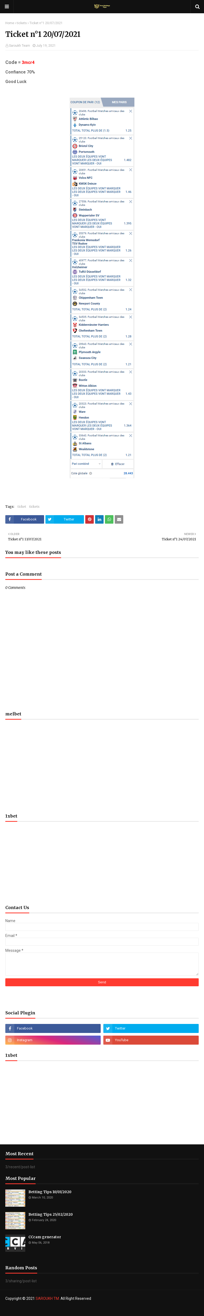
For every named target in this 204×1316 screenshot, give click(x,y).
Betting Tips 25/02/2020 (50, 1214)
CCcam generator (44, 1237)
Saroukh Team (19, 45)
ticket (22, 507)
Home (9, 23)
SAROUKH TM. (48, 1298)
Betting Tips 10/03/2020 (49, 1192)
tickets (22, 23)
